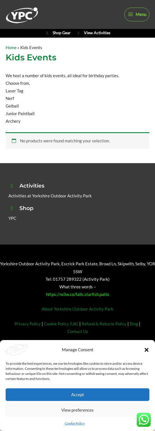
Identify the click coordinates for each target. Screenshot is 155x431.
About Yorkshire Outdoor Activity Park (77, 318)
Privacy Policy (28, 333)
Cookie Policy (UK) (61, 333)
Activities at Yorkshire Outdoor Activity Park (50, 205)
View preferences (77, 409)
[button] (146, 350)
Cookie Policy (75, 423)
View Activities (93, 41)
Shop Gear (57, 41)
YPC (12, 227)
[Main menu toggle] (136, 17)
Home (11, 57)
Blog (134, 333)
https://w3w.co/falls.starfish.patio (77, 303)
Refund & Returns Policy (104, 333)
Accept (77, 394)
